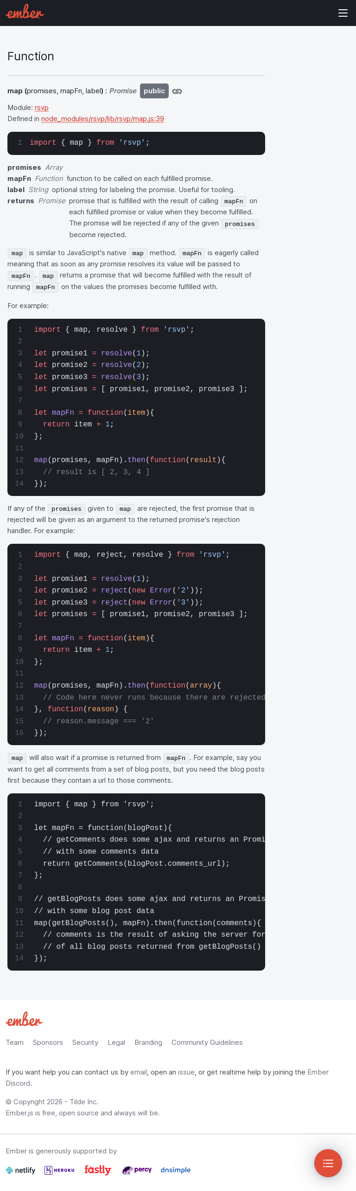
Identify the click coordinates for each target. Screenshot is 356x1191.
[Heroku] (60, 1174)
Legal (116, 1042)
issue (186, 1072)
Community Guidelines (207, 1042)
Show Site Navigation (343, 13)
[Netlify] (21, 1174)
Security (85, 1042)
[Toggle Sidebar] (328, 1163)
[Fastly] (98, 1174)
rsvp (42, 107)
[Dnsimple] (176, 1174)
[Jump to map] (177, 91)
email (138, 1072)
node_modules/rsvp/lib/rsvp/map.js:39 (102, 118)
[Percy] (137, 1174)
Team (15, 1042)
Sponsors (48, 1042)
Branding (148, 1042)
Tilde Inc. (84, 1101)
